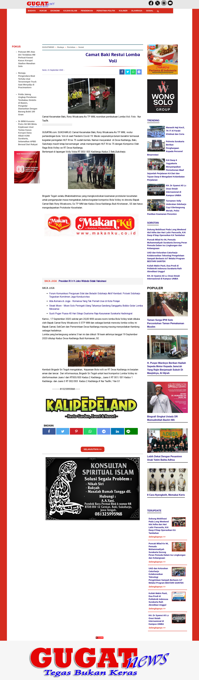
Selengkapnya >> (157, 536)
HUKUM (43, 11)
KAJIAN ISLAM (70, 11)
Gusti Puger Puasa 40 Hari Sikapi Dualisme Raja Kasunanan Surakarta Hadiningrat (90, 313)
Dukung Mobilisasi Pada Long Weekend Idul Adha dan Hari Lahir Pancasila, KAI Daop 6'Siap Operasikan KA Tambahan (166, 232)
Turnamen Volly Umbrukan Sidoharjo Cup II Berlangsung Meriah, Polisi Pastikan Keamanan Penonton (166, 207)
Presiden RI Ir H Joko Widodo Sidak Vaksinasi (82, 281)
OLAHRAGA (136, 11)
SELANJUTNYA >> (93, 449)
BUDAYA (32, 11)
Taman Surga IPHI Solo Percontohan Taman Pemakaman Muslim (165, 323)
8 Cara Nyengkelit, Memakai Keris (166, 494)
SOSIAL (149, 11)
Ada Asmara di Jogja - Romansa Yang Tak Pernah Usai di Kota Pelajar (84, 301)
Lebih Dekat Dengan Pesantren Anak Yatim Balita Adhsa (164, 458)
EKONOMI (55, 11)
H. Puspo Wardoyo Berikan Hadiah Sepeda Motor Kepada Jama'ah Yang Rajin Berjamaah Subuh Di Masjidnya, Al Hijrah (166, 368)
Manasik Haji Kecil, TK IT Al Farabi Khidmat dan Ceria (175, 130)
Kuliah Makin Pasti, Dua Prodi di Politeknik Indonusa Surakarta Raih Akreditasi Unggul (164, 269)
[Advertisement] (99, 659)
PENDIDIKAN (87, 11)
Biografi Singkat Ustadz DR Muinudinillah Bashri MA (162, 418)
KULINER (123, 11)
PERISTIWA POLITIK (106, 11)
